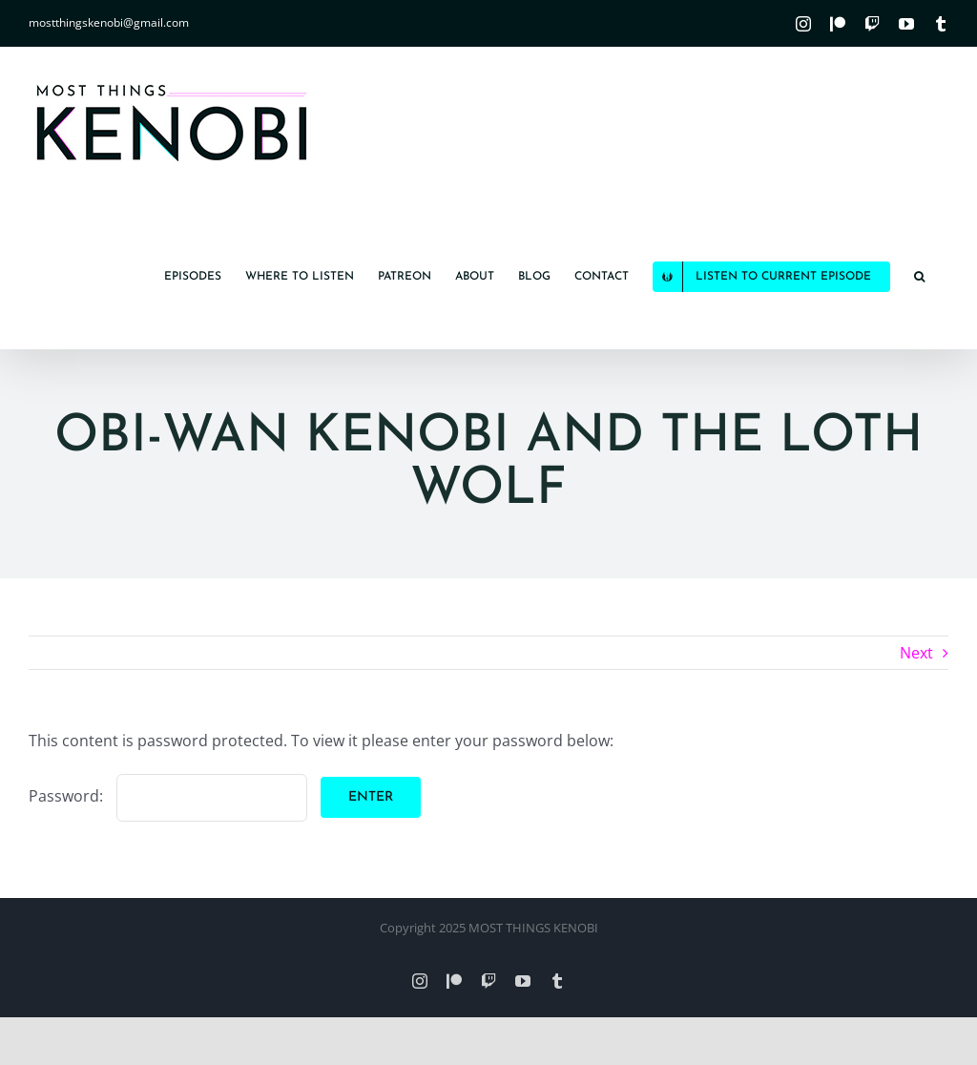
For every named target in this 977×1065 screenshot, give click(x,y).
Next (916, 652)
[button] (919, 273)
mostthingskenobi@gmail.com (109, 22)
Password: (168, 795)
